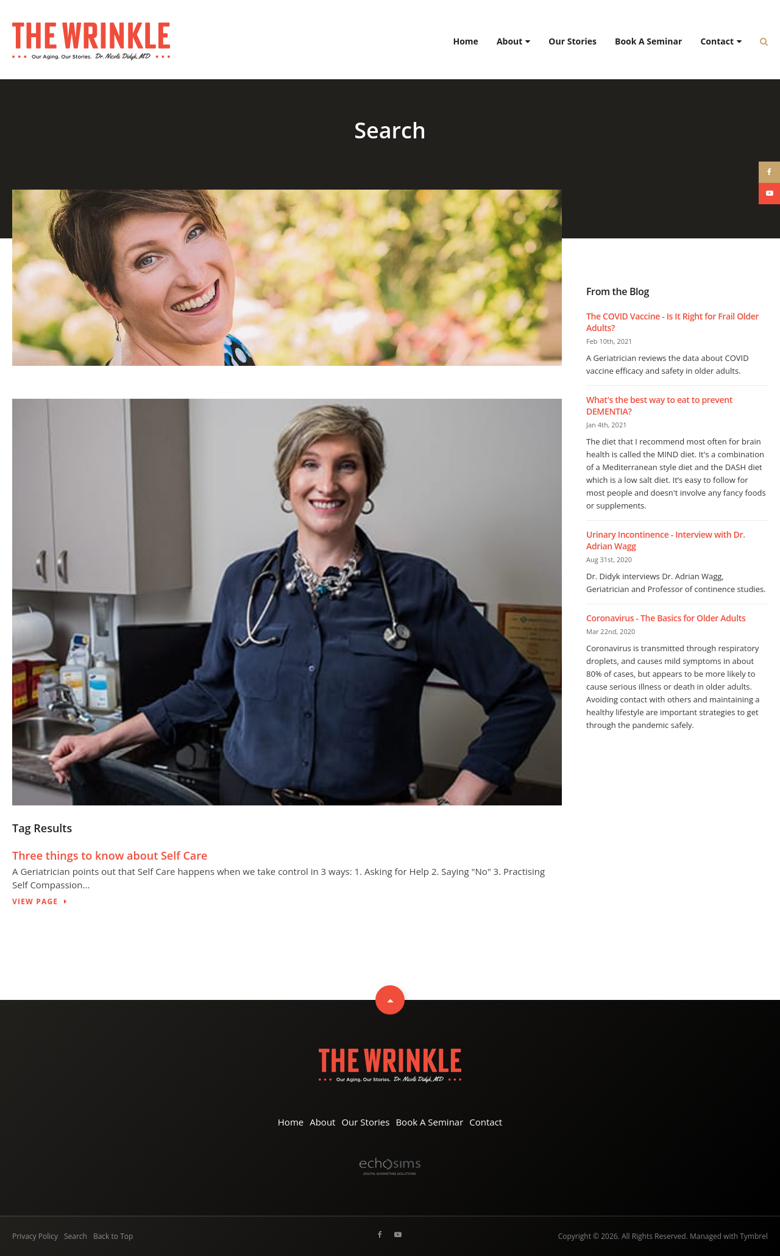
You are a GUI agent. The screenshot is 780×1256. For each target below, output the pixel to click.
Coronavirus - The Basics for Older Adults (665, 618)
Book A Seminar (648, 41)
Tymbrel (754, 1236)
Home (465, 41)
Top (390, 1000)
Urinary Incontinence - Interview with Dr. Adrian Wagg (665, 540)
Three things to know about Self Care (109, 855)
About (509, 41)
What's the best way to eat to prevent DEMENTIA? (659, 405)
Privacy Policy (35, 1236)
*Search (759, 41)
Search (75, 1236)
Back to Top (113, 1236)
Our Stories (572, 41)
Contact (717, 41)
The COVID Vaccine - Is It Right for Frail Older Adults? (672, 322)
